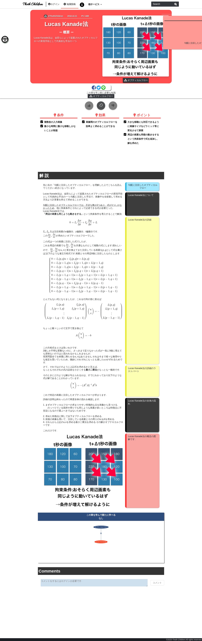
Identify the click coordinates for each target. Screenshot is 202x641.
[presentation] (63, 209)
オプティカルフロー (81, 83)
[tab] (4, 40)
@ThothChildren (40, 16)
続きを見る (180, 63)
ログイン (53, 4)
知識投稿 (70, 4)
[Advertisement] (80, 597)
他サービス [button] (94, 4)
